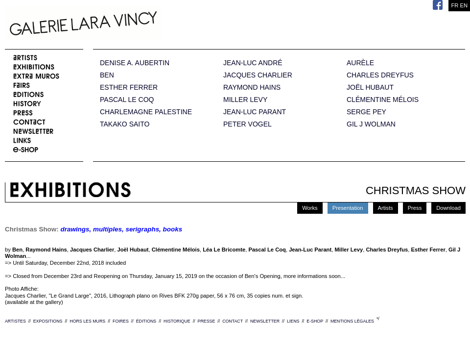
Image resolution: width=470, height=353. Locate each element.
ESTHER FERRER (129, 87)
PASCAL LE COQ (127, 100)
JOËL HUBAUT (370, 87)
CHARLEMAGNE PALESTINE (146, 112)
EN (464, 5)
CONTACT (232, 321)
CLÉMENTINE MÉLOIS (383, 100)
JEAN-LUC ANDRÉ (252, 63)
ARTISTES (15, 321)
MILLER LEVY (245, 100)
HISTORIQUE (177, 321)
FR (454, 5)
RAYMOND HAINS (252, 87)
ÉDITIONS (146, 321)
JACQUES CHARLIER (257, 75)
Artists (385, 208)
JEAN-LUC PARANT (254, 112)
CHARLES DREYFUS (380, 75)
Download (448, 208)
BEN (107, 75)
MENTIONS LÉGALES (352, 321)
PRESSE (206, 321)
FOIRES (121, 321)
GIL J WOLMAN (371, 124)
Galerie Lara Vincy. (132, 24)
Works (310, 208)
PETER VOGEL (247, 124)
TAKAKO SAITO (124, 124)
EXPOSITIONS (48, 321)
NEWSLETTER (265, 321)
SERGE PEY (366, 112)
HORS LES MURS (87, 321)
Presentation (347, 208)
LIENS (293, 321)
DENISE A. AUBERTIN (134, 63)
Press (415, 208)
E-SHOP (314, 321)
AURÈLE (360, 63)
